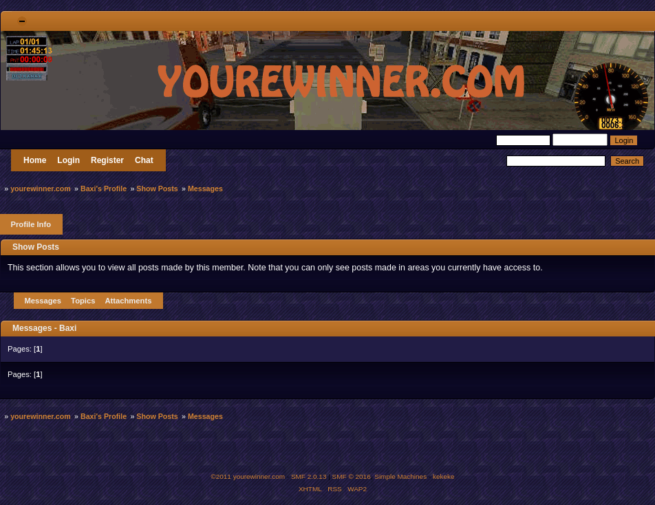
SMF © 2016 (351, 476)
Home (34, 160)
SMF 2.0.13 (309, 476)
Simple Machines (400, 476)
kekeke (444, 476)
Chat (144, 160)
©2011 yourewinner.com (248, 476)
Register (107, 160)
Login (68, 160)
